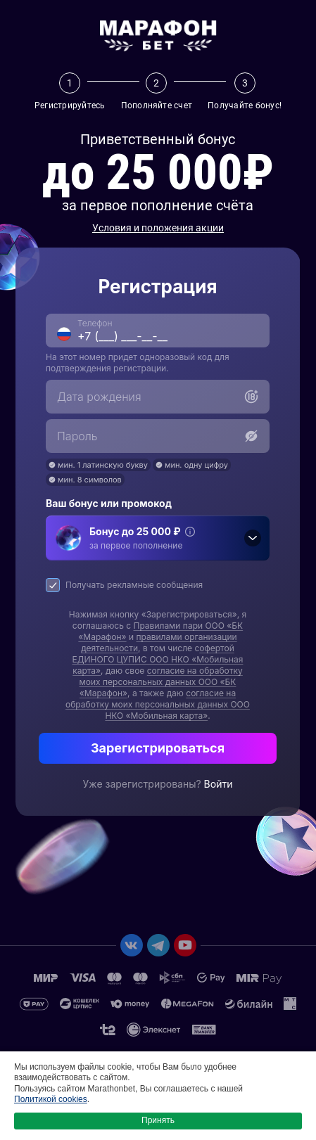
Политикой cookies (50, 1099)
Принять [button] (158, 1120)
